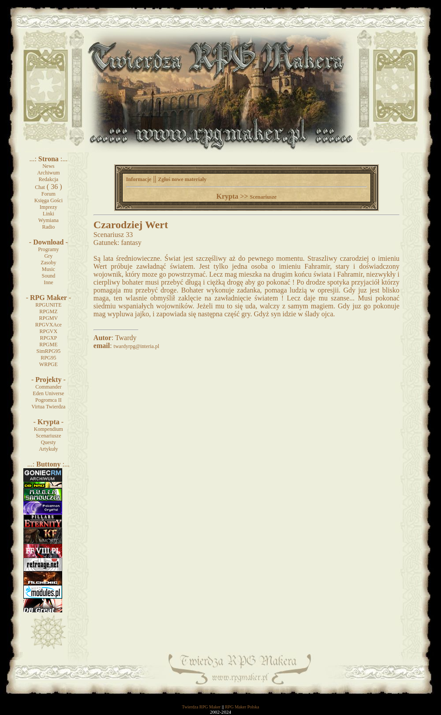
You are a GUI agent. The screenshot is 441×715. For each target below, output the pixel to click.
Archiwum (48, 173)
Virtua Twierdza (48, 407)
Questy (48, 442)
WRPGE (48, 364)
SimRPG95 (48, 351)
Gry (49, 256)
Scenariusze (48, 436)
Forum (48, 194)
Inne (48, 282)
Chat (40, 187)
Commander (48, 387)
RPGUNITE (48, 305)
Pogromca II (48, 400)
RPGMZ (48, 311)
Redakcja (49, 179)
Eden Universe (48, 393)
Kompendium (48, 429)
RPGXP (48, 338)
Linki (48, 214)
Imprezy (48, 207)
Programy (48, 249)
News (48, 166)
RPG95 (48, 358)
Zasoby (48, 262)
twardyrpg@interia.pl (136, 346)
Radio (48, 227)
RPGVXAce (48, 325)
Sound (48, 276)
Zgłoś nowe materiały (182, 179)
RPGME (48, 344)
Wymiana (48, 220)
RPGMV (48, 318)
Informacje (138, 179)
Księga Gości (48, 200)
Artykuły (48, 449)
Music (48, 269)
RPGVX (48, 331)
